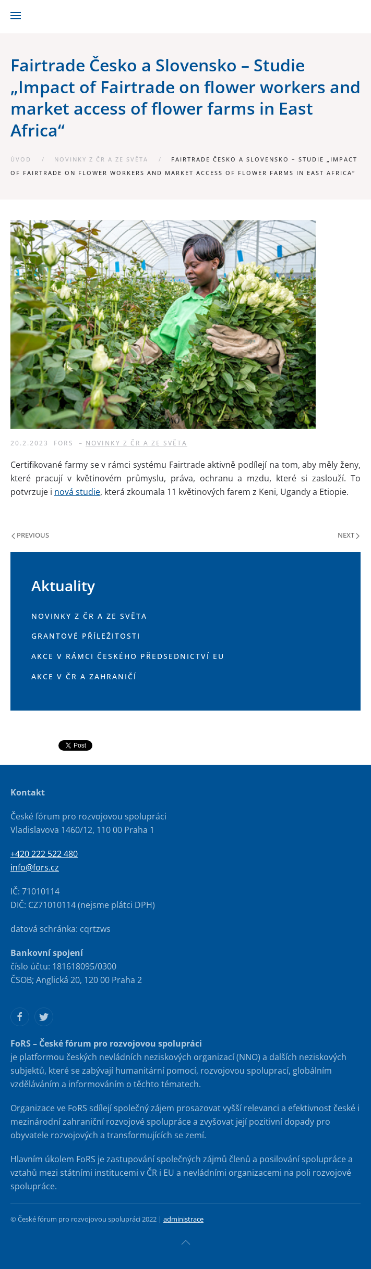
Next (349, 535)
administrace (183, 1219)
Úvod (20, 159)
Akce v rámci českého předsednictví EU (127, 656)
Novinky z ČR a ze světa (101, 159)
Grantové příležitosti (85, 636)
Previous (30, 535)
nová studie (77, 491)
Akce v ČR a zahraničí (84, 676)
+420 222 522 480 (44, 854)
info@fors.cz (34, 867)
